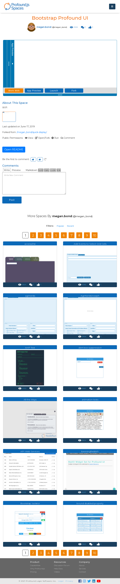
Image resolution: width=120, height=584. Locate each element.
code (53, 170)
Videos (57, 572)
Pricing (33, 572)
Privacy (69, 581)
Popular (60, 226)
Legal (61, 581)
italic (46, 170)
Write (7, 170)
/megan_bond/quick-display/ (32, 132)
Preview (16, 170)
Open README (13, 149)
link (58, 170)
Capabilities (35, 565)
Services (82, 568)
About (81, 565)
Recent (70, 226)
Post (12, 200)
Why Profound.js (37, 568)
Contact (82, 572)
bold (40, 170)
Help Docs (58, 568)
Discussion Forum (62, 565)
